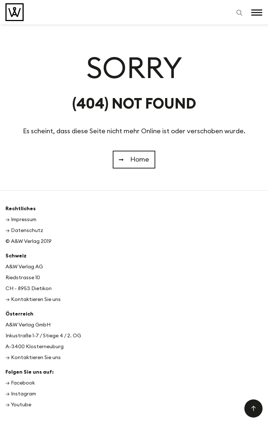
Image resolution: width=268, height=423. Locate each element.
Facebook (23, 383)
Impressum (23, 219)
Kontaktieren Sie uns (36, 299)
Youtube (21, 404)
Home (134, 159)
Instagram (23, 393)
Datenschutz (27, 230)
